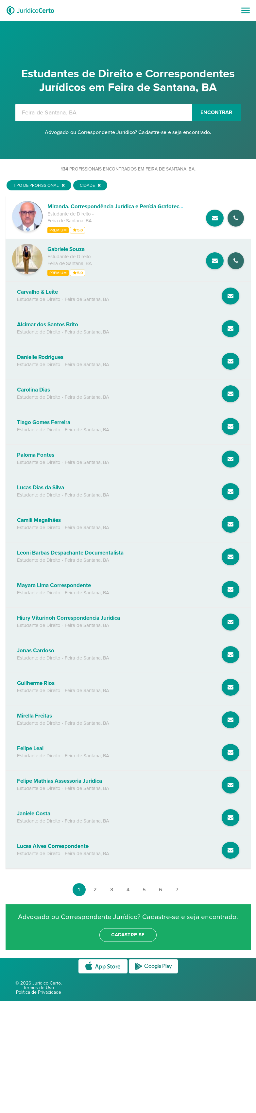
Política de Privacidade (38, 992)
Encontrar (216, 112)
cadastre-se (128, 935)
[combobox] (103, 112)
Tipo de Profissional (39, 185)
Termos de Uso (38, 987)
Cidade (90, 185)
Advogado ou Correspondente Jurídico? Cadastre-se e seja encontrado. (128, 132)
